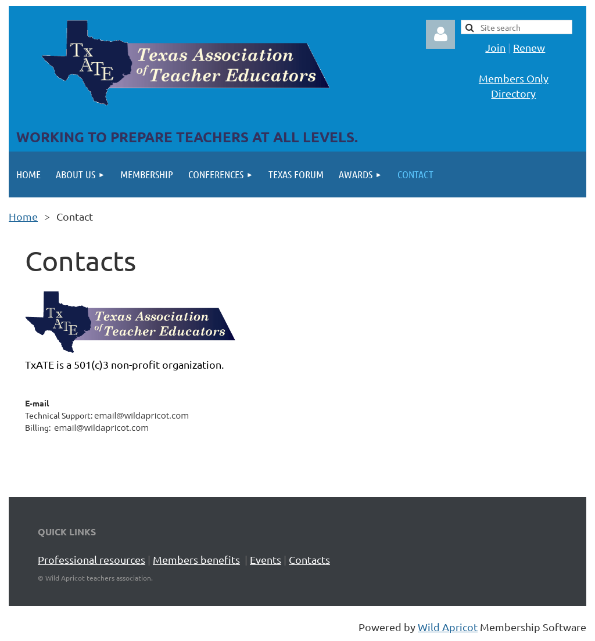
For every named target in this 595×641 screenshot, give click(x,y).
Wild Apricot (448, 627)
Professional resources (91, 559)
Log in (440, 34)
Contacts (309, 559)
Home (23, 216)
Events (265, 559)
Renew (529, 47)
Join (495, 47)
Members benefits (196, 559)
